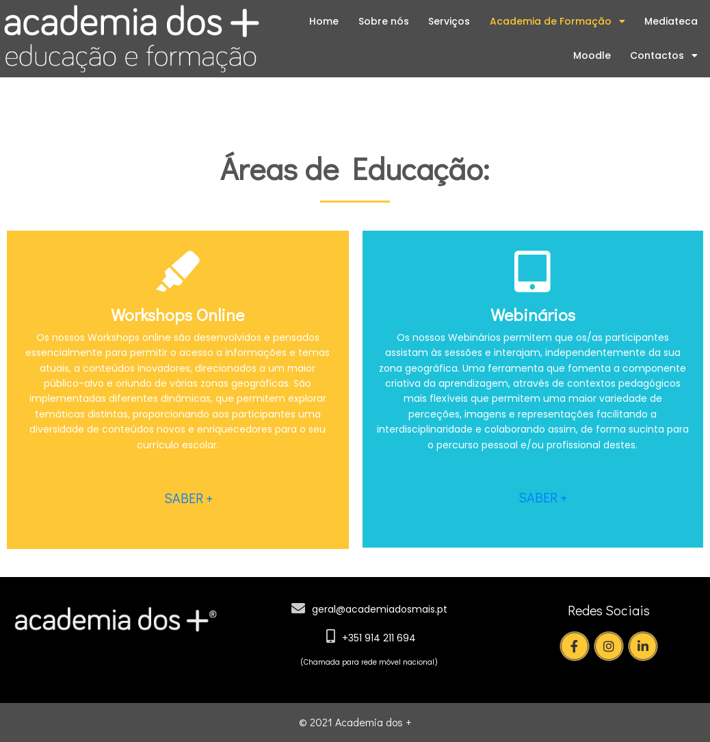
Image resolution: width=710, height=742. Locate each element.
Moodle (592, 55)
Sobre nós (383, 21)
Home (324, 21)
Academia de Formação (557, 21)
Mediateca (671, 21)
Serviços (449, 21)
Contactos (664, 55)
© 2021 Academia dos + (355, 722)
